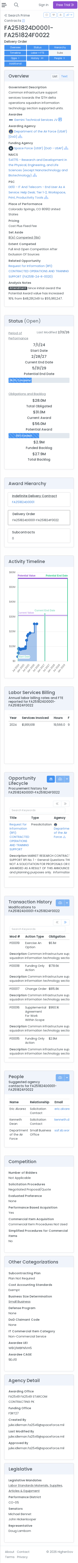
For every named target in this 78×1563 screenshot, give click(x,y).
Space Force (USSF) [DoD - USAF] (38, 148)
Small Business (20, 1302)
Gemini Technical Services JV (36, 120)
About (9, 1552)
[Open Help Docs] (23, 21)
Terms (10, 1557)
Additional (15, 63)
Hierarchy (60, 47)
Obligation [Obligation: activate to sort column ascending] (57, 936)
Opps (15, 58)
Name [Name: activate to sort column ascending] (14, 1102)
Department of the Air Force (63, 832)
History (37, 58)
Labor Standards (22, 1485)
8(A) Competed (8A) (25, 237)
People (60, 58)
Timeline (15, 53)
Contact (23, 1552)
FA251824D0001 (23, 502)
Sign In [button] (43, 5)
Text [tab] (64, 76)
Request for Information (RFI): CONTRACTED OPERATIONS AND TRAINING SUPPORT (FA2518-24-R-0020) (39, 271)
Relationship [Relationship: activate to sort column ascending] (39, 1102)
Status (38, 47)
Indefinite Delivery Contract (34, 496)
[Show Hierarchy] (20, 136)
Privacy (22, 1557)
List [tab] (55, 76)
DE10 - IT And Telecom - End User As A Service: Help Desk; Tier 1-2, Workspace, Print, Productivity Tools (37, 192)
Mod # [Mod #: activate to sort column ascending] (15, 936)
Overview (15, 47)
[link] (65, 922)
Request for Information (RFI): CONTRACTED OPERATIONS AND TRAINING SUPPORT (19, 836)
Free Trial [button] (65, 5)
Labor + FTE (37, 53)
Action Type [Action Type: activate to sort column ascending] (34, 936)
